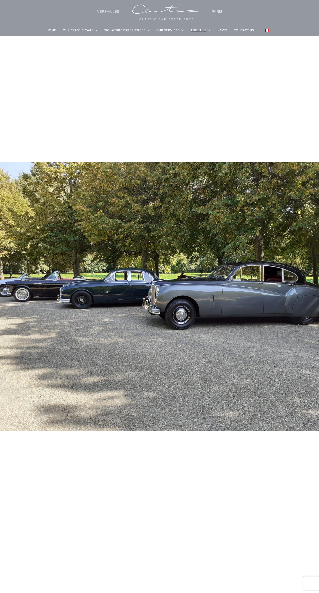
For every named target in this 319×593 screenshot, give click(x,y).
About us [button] (201, 30)
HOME (51, 30)
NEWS (222, 30)
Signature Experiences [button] (127, 30)
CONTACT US (244, 30)
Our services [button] (170, 30)
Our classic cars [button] (80, 30)
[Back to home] (159, 12)
